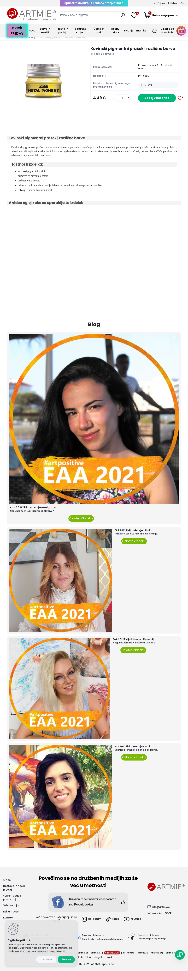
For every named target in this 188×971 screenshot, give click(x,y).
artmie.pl (96, 952)
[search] (123, 16)
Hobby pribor (115, 30)
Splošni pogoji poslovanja (12, 897)
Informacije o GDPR (159, 913)
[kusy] (122, 98)
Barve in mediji (45, 30)
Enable (66, 959)
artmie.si (83, 952)
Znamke (141, 30)
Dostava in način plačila (14, 887)
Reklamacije (10, 911)
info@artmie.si (161, 907)
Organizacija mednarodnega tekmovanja (102, 939)
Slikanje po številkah (167, 30)
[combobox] (158, 85)
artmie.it (108, 957)
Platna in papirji (62, 30)
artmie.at (80, 957)
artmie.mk (171, 952)
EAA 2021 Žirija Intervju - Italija (133, 530)
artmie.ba (129, 952)
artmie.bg (157, 952)
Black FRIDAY (17, 30)
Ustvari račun (177, 3)
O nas (7, 880)
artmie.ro (142, 952)
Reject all (46, 960)
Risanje (128, 30)
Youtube (132, 919)
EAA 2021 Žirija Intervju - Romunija (134, 639)
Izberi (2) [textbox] (146, 85)
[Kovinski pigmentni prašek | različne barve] (43, 82)
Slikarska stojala (80, 30)
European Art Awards (93, 935)
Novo (32, 30)
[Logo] (31, 14)
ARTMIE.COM (112, 952)
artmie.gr (94, 957)
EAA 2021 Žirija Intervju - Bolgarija (33, 507)
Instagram (91, 919)
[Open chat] (180, 955)
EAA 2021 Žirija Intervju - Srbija (133, 746)
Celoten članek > (81, 518)
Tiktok (112, 919)
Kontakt (8, 917)
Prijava (161, 3)
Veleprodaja (11, 905)
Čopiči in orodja (99, 30)
